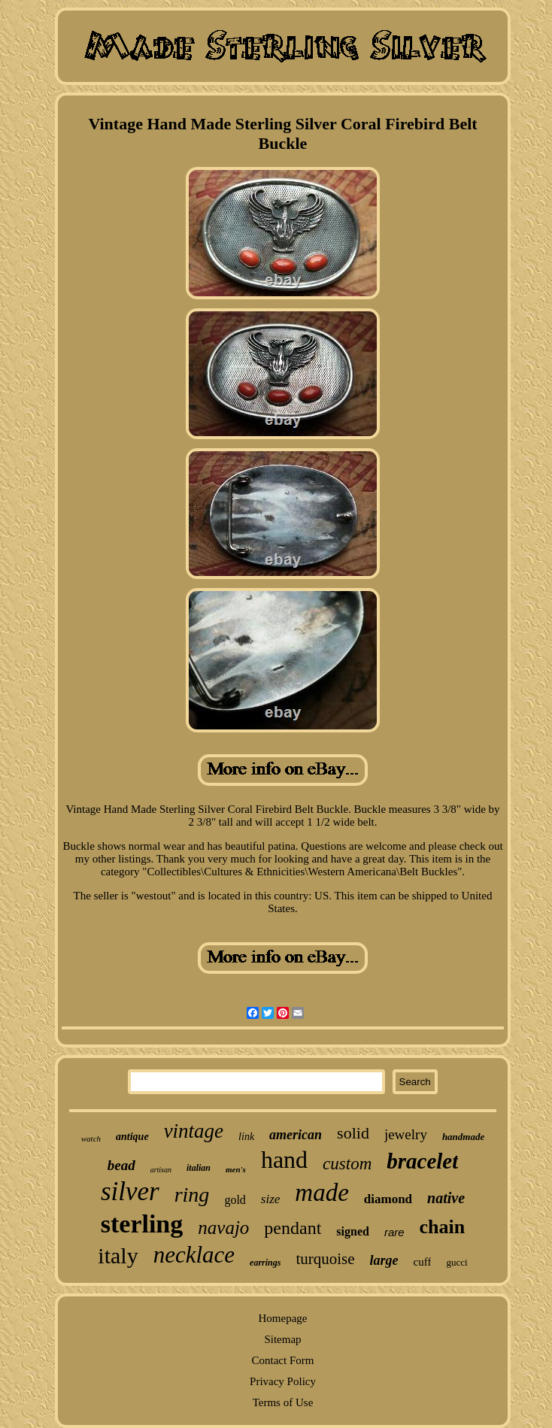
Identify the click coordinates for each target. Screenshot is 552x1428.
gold (234, 1199)
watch (91, 1138)
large (384, 1260)
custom (347, 1163)
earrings (265, 1262)
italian (199, 1168)
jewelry (405, 1134)
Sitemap (282, 1339)
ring (192, 1194)
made (321, 1192)
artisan (160, 1170)
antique (132, 1136)
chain (443, 1227)
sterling (142, 1224)
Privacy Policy (283, 1381)
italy (118, 1255)
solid (353, 1132)
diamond (388, 1199)
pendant (292, 1228)
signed (352, 1231)
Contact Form (283, 1360)
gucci (456, 1262)
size (271, 1199)
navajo (223, 1227)
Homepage (283, 1318)
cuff (423, 1262)
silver (130, 1191)
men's (236, 1169)
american (295, 1134)
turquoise (325, 1259)
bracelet (422, 1161)
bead (121, 1165)
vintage (193, 1131)
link (246, 1136)
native (446, 1198)
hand (284, 1159)
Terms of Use (283, 1402)
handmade (463, 1136)
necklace (194, 1255)
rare (394, 1232)
